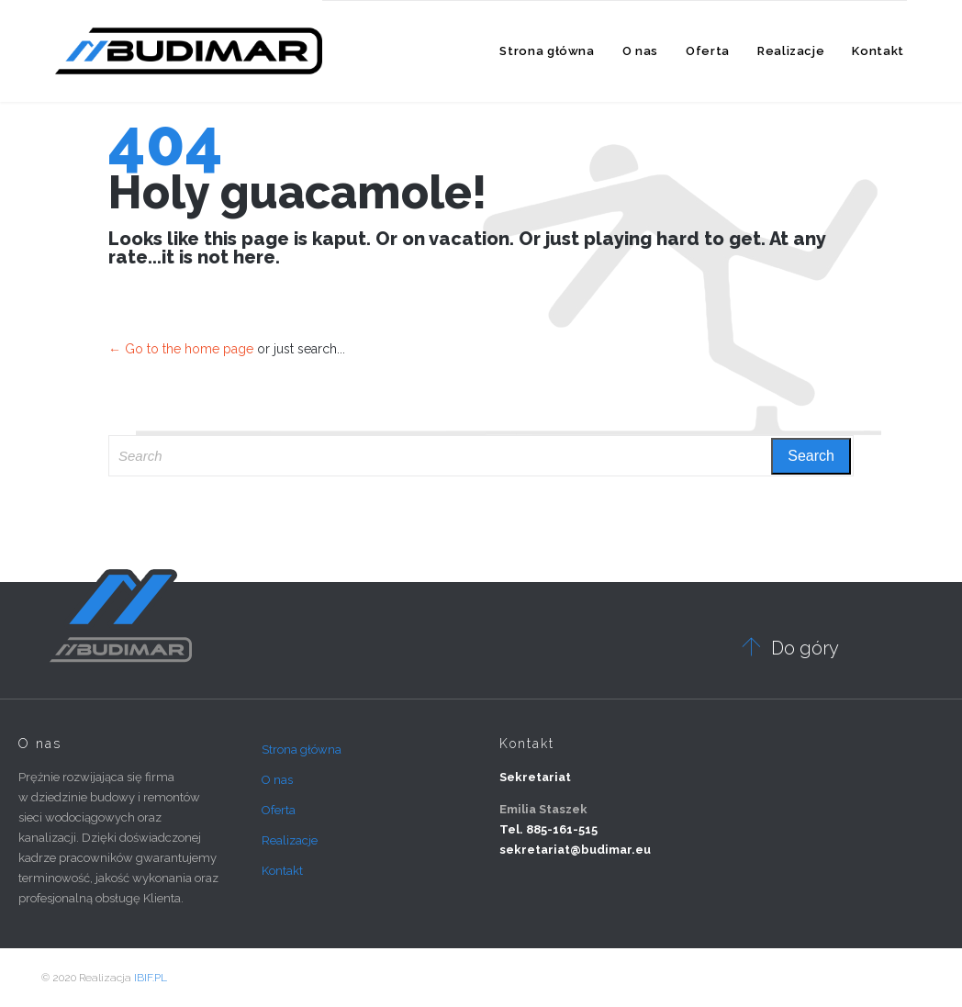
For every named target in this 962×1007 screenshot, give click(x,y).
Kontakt (282, 871)
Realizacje (290, 840)
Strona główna (301, 749)
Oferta (279, 810)
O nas (277, 780)
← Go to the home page (180, 348)
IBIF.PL (150, 977)
